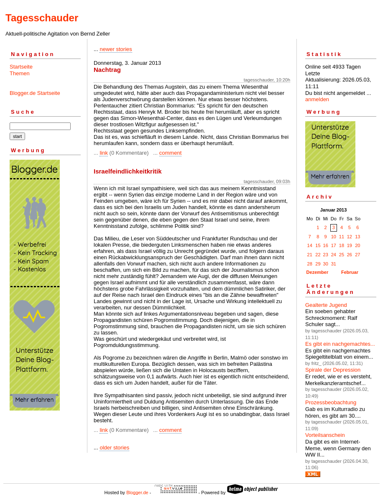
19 (349, 245)
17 (333, 245)
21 (309, 254)
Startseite (21, 67)
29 (317, 263)
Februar (349, 272)
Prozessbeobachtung (330, 402)
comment (170, 153)
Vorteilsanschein (325, 435)
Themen (20, 73)
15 (317, 245)
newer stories (116, 49)
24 (333, 254)
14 (309, 245)
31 (333, 263)
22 (317, 254)
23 (325, 254)
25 (341, 254)
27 (357, 254)
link (104, 153)
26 (349, 254)
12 (349, 236)
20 (357, 245)
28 (309, 263)
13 (357, 236)
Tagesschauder (41, 17)
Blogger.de (137, 492)
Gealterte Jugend (326, 305)
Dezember (317, 272)
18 (341, 245)
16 (325, 245)
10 (333, 236)
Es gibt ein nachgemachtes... (340, 344)
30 (325, 263)
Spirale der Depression (332, 370)
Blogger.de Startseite (35, 93)
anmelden (317, 99)
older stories (114, 447)
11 (341, 236)
